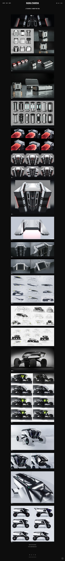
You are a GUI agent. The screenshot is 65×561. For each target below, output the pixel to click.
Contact (10, 3)
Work (7, 3)
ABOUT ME (4, 3)
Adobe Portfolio (34, 557)
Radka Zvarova (32, 3)
